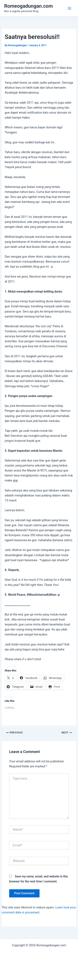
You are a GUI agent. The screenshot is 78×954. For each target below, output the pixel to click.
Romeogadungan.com (28, 6)
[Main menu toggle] (69, 8)
